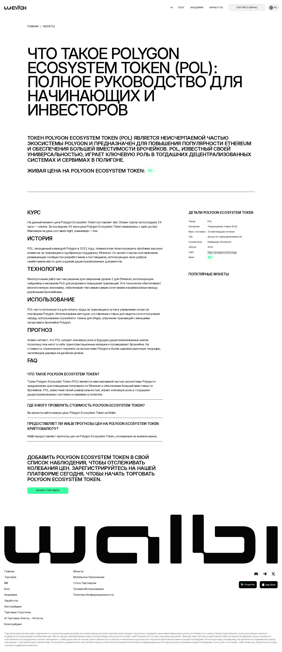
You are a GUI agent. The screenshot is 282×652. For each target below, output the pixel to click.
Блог (181, 7)
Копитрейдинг (13, 624)
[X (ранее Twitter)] (273, 574)
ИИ (6, 583)
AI (171, 7)
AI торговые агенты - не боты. (24, 618)
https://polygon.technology (222, 252)
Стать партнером (84, 583)
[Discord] (256, 574)
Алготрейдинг (13, 606)
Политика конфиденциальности (93, 594)
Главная (9, 571)
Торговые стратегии (17, 612)
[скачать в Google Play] (248, 584)
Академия (196, 7)
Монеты (78, 571)
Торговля (10, 577)
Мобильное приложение (88, 577)
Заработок (216, 7)
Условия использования (88, 588)
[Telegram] (264, 574)
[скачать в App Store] (269, 584)
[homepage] (15, 8)
